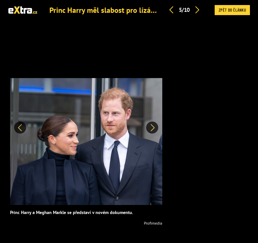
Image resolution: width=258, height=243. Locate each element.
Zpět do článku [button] (232, 10)
